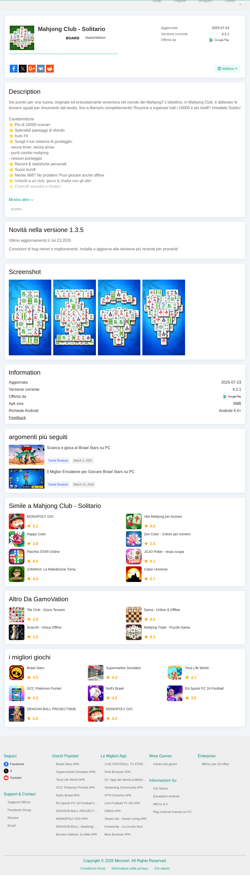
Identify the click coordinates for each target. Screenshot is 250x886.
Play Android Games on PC (172, 822)
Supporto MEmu (19, 813)
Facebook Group (19, 821)
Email (12, 836)
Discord (13, 828)
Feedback (17, 428)
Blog (150, 5)
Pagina (172, 5)
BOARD (72, 38)
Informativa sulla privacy (130, 879)
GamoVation (95, 38)
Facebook (17, 775)
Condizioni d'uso (93, 879)
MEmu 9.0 (160, 815)
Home (223, 5)
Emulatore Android (166, 807)
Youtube (15, 788)
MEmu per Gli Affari (215, 775)
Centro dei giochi (165, 775)
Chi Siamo (160, 799)
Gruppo (198, 5)
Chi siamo (161, 879)
